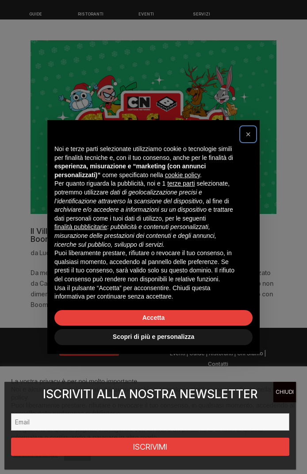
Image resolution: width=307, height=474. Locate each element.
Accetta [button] (153, 317)
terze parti (181, 183)
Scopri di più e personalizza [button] (153, 336)
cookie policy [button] (182, 175)
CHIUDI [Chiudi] (285, 392)
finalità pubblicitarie (80, 226)
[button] (248, 134)
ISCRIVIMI (150, 446)
